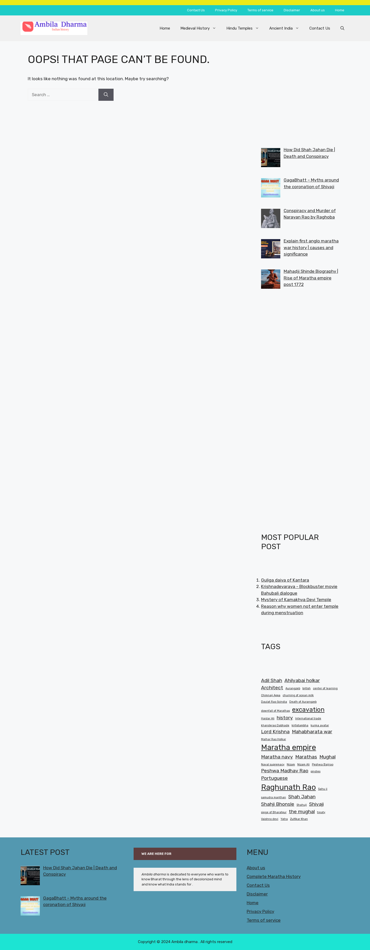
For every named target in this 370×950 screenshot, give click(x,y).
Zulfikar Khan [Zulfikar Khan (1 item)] (299, 819)
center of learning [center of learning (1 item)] (325, 688)
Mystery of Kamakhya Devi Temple (296, 599)
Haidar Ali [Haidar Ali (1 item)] (267, 718)
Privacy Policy (226, 10)
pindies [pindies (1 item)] (315, 771)
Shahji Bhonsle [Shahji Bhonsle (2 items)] (277, 804)
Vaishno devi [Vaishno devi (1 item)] (269, 819)
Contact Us (196, 10)
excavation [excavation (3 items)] (308, 709)
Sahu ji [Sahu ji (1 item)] (322, 789)
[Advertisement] (300, 89)
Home (339, 10)
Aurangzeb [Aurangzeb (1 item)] (292, 688)
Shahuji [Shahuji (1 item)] (302, 805)
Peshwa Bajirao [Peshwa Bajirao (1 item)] (322, 764)
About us (317, 10)
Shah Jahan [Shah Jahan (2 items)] (302, 797)
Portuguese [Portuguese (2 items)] (274, 778)
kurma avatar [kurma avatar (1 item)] (320, 725)
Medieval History (200, 28)
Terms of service (260, 10)
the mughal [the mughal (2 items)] (302, 812)
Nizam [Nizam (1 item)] (291, 764)
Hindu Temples (245, 28)
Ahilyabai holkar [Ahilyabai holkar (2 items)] (302, 680)
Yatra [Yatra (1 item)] (284, 819)
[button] (342, 28)
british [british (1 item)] (306, 688)
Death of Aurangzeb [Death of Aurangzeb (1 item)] (303, 701)
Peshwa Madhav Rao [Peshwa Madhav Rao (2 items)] (284, 771)
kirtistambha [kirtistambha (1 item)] (300, 725)
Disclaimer (292, 10)
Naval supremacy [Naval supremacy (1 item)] (272, 764)
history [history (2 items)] (285, 718)
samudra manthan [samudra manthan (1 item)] (273, 797)
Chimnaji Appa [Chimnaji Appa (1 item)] (270, 695)
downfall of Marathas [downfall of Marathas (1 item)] (275, 710)
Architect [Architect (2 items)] (272, 688)
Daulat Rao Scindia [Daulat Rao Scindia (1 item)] (274, 701)
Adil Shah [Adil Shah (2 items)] (271, 680)
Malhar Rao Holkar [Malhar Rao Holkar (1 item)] (273, 739)
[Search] (106, 95)
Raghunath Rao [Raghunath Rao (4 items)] (288, 787)
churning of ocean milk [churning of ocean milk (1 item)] (298, 695)
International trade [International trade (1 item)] (308, 718)
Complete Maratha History (274, 876)
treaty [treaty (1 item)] (321, 812)
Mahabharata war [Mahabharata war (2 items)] (312, 732)
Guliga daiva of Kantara (285, 580)
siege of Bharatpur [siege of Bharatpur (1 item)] (273, 812)
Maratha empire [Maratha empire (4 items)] (288, 747)
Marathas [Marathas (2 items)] (306, 757)
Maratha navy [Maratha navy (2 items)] (277, 757)
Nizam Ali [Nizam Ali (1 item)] (303, 764)
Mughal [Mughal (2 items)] (327, 757)
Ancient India (286, 28)
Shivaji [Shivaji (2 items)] (316, 804)
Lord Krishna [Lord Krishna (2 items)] (275, 732)
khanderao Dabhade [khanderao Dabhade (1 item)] (275, 725)
